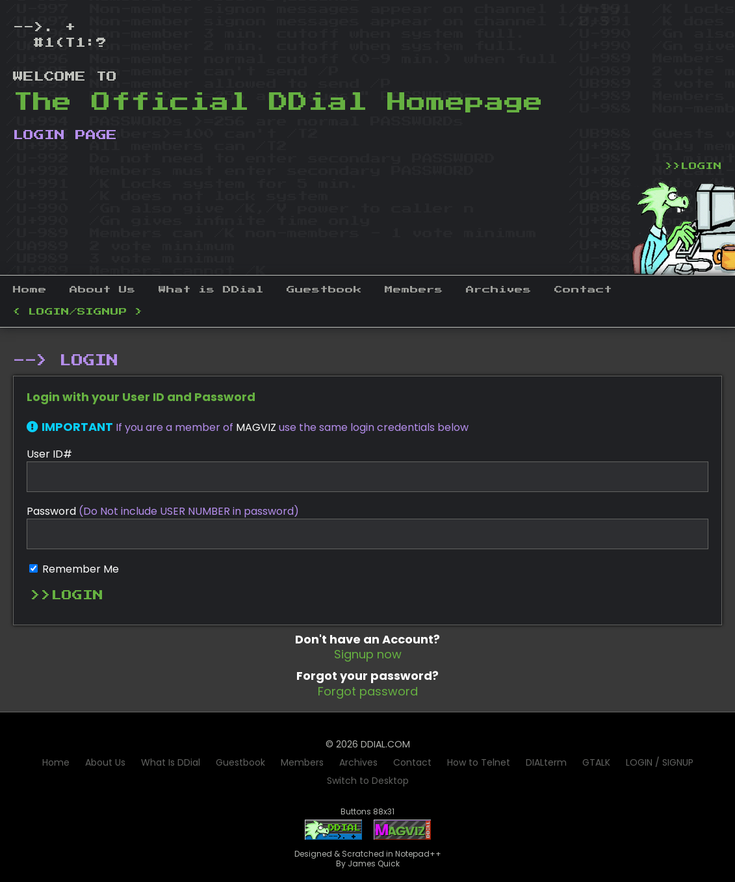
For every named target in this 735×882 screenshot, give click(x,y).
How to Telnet (478, 762)
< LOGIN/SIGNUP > (78, 312)
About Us (103, 290)
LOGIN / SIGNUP (659, 762)
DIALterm (546, 762)
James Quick (374, 863)
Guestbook (324, 290)
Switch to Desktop (368, 780)
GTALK (596, 762)
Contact (583, 290)
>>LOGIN (693, 166)
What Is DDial (170, 762)
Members (414, 290)
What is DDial (211, 290)
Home (30, 290)
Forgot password (368, 691)
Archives (499, 290)
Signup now (368, 654)
